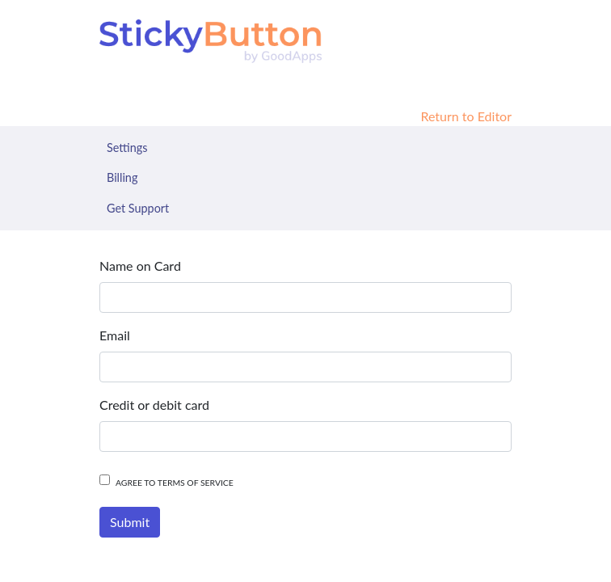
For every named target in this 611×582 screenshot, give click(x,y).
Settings (127, 147)
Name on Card (140, 265)
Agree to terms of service (175, 482)
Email (114, 335)
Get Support (138, 208)
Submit (130, 521)
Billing (122, 177)
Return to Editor (466, 116)
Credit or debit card (154, 404)
